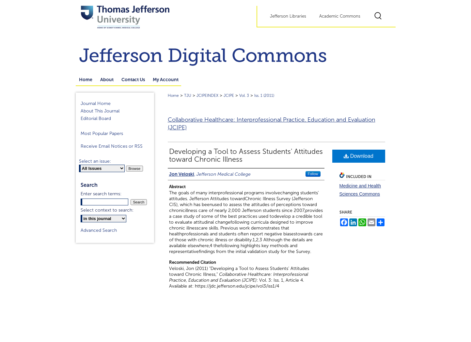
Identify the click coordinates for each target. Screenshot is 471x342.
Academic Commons (339, 16)
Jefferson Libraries (288, 16)
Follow (313, 174)
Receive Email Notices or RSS (112, 146)
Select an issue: (95, 161)
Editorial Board (96, 118)
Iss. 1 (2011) (264, 95)
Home (173, 95)
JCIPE (229, 95)
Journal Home (96, 103)
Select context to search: (107, 210)
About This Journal (100, 111)
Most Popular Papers (102, 133)
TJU (187, 95)
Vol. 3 (244, 95)
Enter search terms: (101, 193)
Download (358, 156)
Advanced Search (99, 230)
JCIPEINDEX (207, 95)
